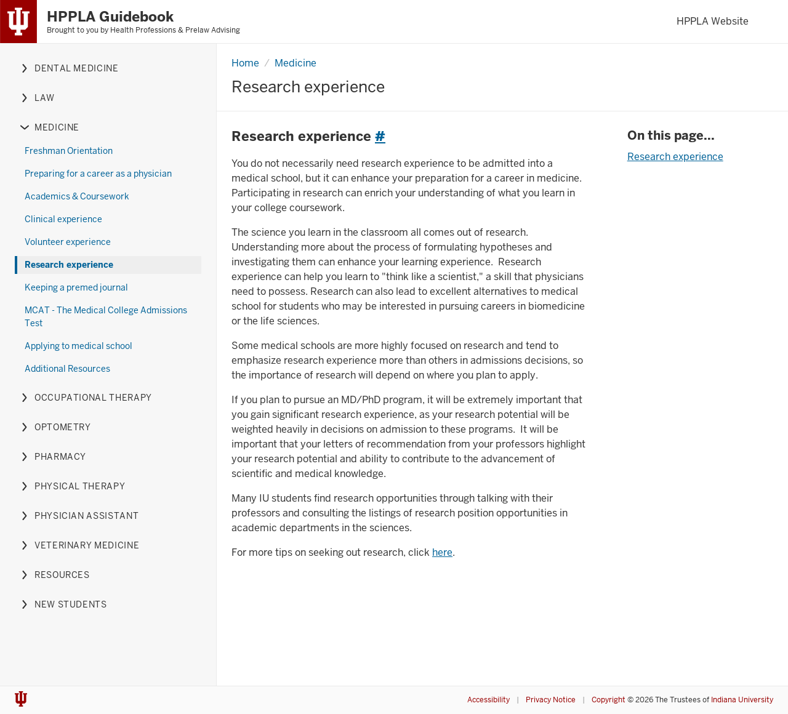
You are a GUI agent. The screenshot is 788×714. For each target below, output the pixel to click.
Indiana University (742, 700)
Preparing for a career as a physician (98, 173)
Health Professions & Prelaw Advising (175, 30)
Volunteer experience (68, 241)
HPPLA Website (713, 21)
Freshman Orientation (69, 150)
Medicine (295, 63)
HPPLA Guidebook (110, 16)
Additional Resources (67, 368)
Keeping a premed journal (76, 287)
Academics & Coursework (77, 196)
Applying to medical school (78, 345)
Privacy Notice (551, 700)
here (442, 552)
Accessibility (488, 700)
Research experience (69, 264)
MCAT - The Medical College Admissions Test (106, 317)
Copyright (608, 700)
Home (245, 63)
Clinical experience (63, 219)
